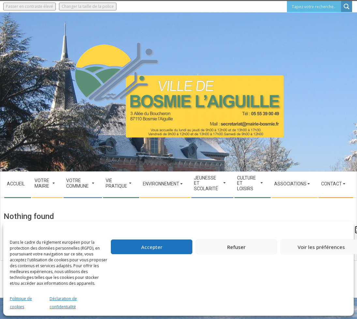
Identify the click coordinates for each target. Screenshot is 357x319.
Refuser (236, 247)
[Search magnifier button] (346, 6)
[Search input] (315, 6)
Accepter (151, 247)
